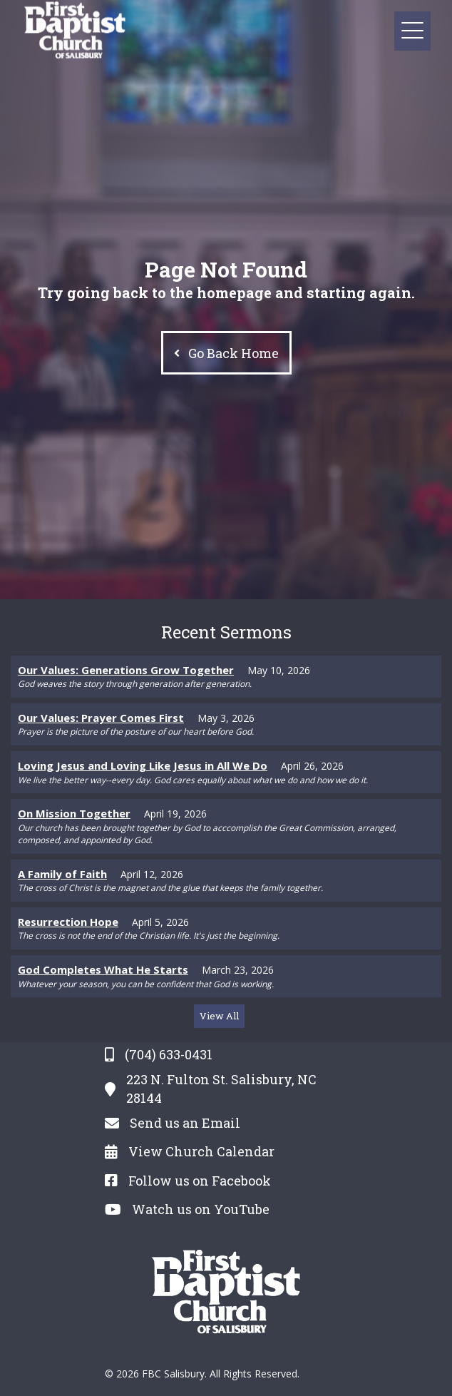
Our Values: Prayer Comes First (101, 717)
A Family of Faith (62, 874)
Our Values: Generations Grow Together (126, 670)
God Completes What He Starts (103, 969)
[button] (412, 31)
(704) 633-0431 (168, 1054)
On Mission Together (74, 813)
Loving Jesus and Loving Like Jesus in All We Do (142, 765)
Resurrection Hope (68, 921)
